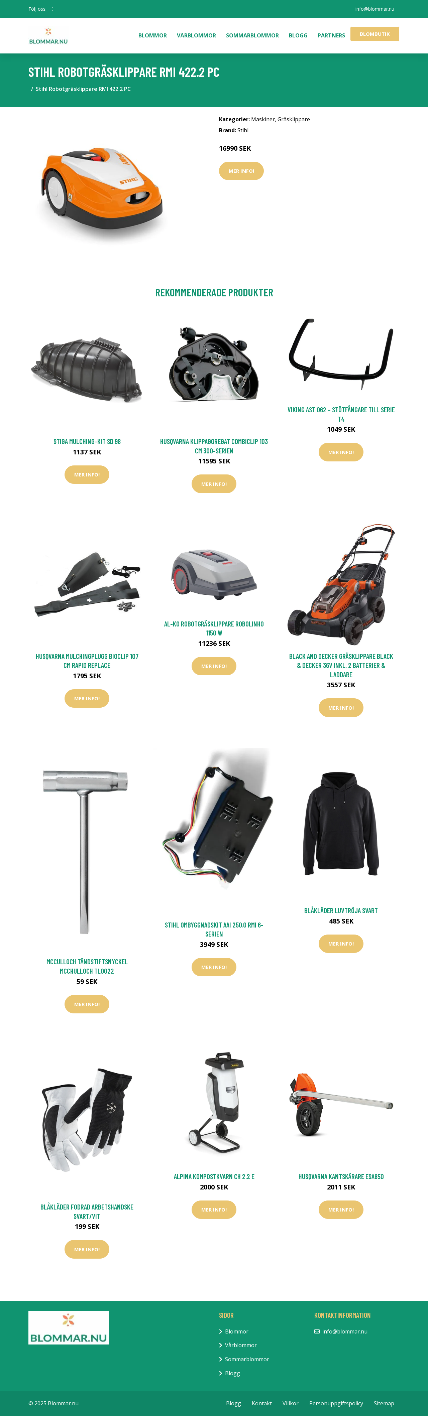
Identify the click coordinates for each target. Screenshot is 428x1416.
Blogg (298, 35)
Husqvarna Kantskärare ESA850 (341, 1176)
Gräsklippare (294, 119)
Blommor (152, 35)
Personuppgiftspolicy (336, 1403)
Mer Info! (241, 170)
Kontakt (262, 1403)
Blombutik (375, 33)
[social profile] (52, 9)
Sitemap (384, 1403)
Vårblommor (196, 35)
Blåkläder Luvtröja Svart (341, 910)
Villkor (291, 1403)
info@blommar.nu (374, 9)
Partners (331, 35)
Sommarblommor (252, 35)
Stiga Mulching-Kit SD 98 (87, 441)
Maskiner (263, 119)
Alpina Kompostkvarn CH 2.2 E (214, 1176)
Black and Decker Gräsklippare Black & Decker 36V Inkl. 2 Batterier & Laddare (341, 665)
